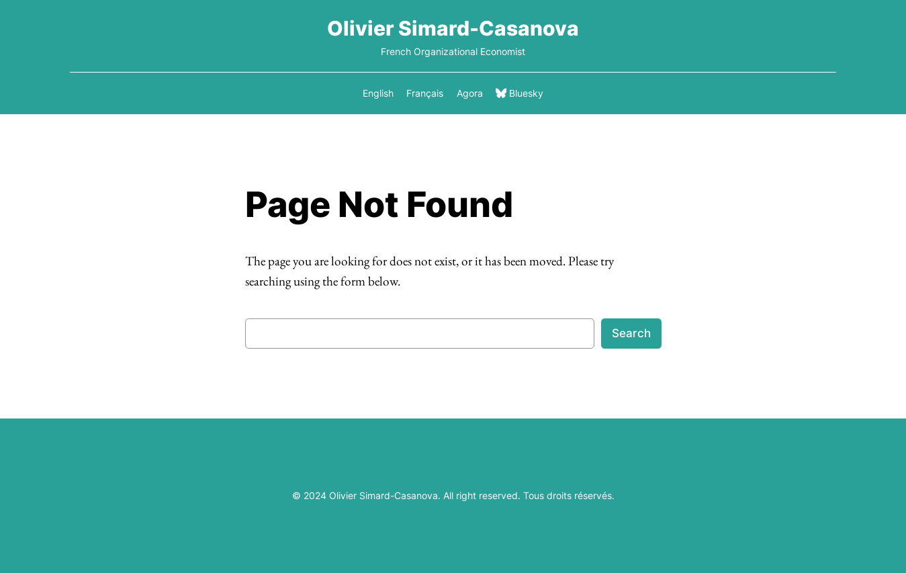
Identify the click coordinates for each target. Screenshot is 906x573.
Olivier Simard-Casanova (453, 28)
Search (631, 333)
